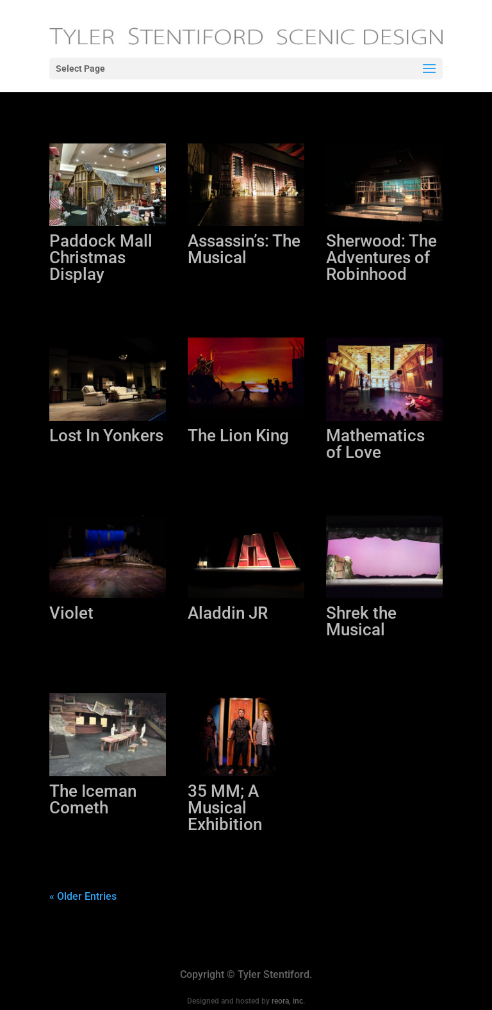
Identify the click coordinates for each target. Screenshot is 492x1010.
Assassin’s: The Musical (244, 249)
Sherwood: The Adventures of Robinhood (381, 257)
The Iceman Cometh (92, 799)
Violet (71, 613)
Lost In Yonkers (106, 435)
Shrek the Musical (361, 621)
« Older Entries (83, 896)
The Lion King (238, 435)
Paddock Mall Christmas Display (100, 257)
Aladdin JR (228, 613)
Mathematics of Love (375, 444)
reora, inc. (288, 1001)
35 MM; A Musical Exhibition (225, 807)
